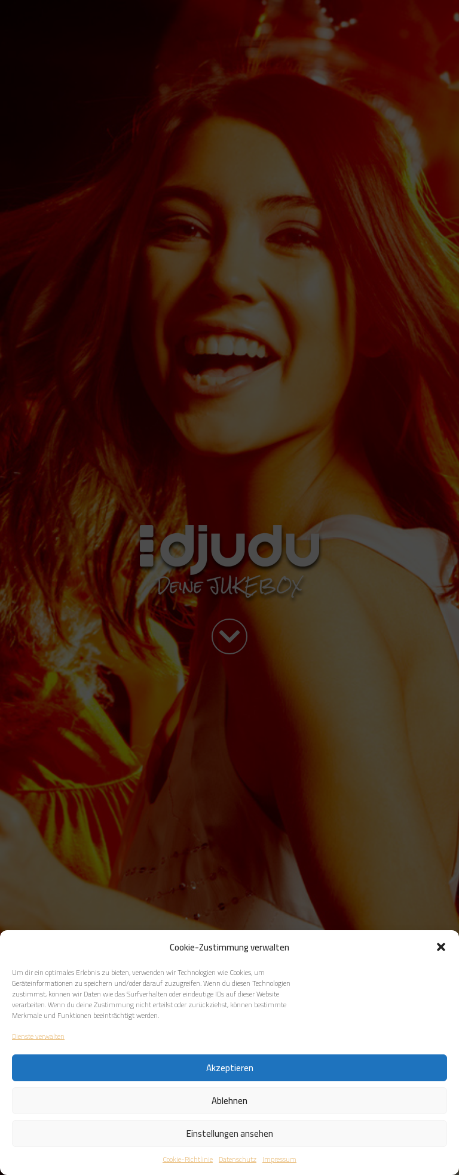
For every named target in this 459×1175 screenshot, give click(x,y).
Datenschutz (237, 1159)
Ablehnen (229, 1100)
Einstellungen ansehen (229, 1133)
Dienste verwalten (38, 1036)
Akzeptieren (229, 1067)
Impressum (279, 1159)
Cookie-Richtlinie (188, 1159)
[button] (441, 947)
